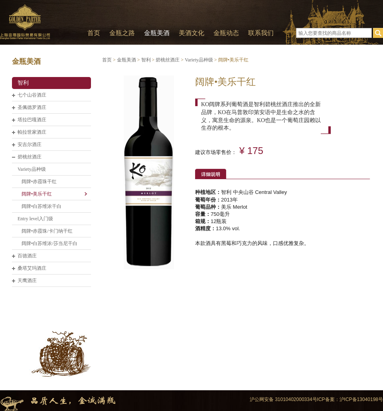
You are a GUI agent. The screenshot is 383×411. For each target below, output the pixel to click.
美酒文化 (191, 33)
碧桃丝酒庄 (29, 157)
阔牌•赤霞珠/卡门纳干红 (47, 231)
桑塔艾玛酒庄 (32, 268)
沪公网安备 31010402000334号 (283, 399)
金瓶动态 (226, 33)
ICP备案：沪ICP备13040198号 (350, 399)
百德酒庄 (27, 256)
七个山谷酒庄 (32, 95)
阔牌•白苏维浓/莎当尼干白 (49, 243)
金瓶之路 (122, 33)
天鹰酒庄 (27, 280)
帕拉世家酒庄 (32, 132)
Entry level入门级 (35, 218)
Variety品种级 (32, 169)
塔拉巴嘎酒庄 (32, 120)
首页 (93, 33)
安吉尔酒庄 (29, 144)
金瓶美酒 (157, 33)
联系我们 (261, 33)
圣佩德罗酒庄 (32, 107)
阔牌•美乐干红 (37, 194)
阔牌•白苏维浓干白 (41, 206)
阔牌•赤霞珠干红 (39, 181)
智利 (23, 83)
